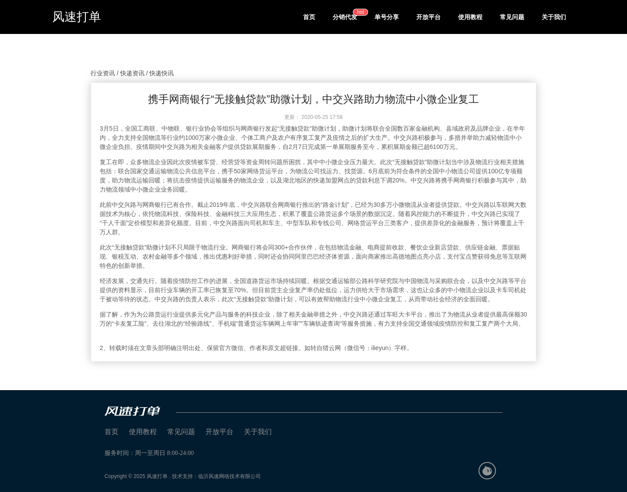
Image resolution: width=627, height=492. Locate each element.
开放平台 (428, 16)
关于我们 (554, 16)
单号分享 (386, 16)
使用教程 (470, 16)
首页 (309, 16)
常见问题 (512, 16)
